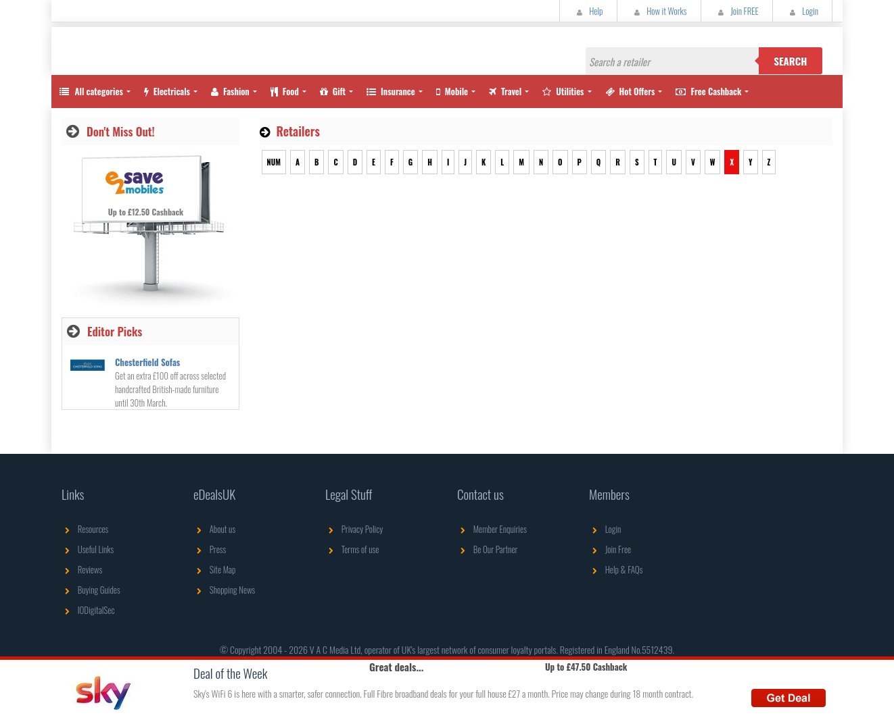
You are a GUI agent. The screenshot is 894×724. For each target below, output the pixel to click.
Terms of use (352, 549)
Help (588, 11)
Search (790, 60)
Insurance (391, 91)
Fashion (230, 91)
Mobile (452, 91)
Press (209, 549)
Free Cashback (708, 91)
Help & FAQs (615, 569)
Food (284, 91)
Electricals (167, 91)
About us (214, 529)
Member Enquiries (492, 529)
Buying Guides (91, 589)
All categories (90, 91)
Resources (85, 529)
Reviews (82, 569)
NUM (274, 162)
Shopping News (224, 589)
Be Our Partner (487, 549)
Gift (333, 91)
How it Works (659, 11)
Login (802, 11)
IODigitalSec (88, 610)
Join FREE (737, 11)
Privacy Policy (354, 529)
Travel (505, 91)
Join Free (610, 549)
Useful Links (88, 549)
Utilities (563, 91)
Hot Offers (630, 91)
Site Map (214, 569)
